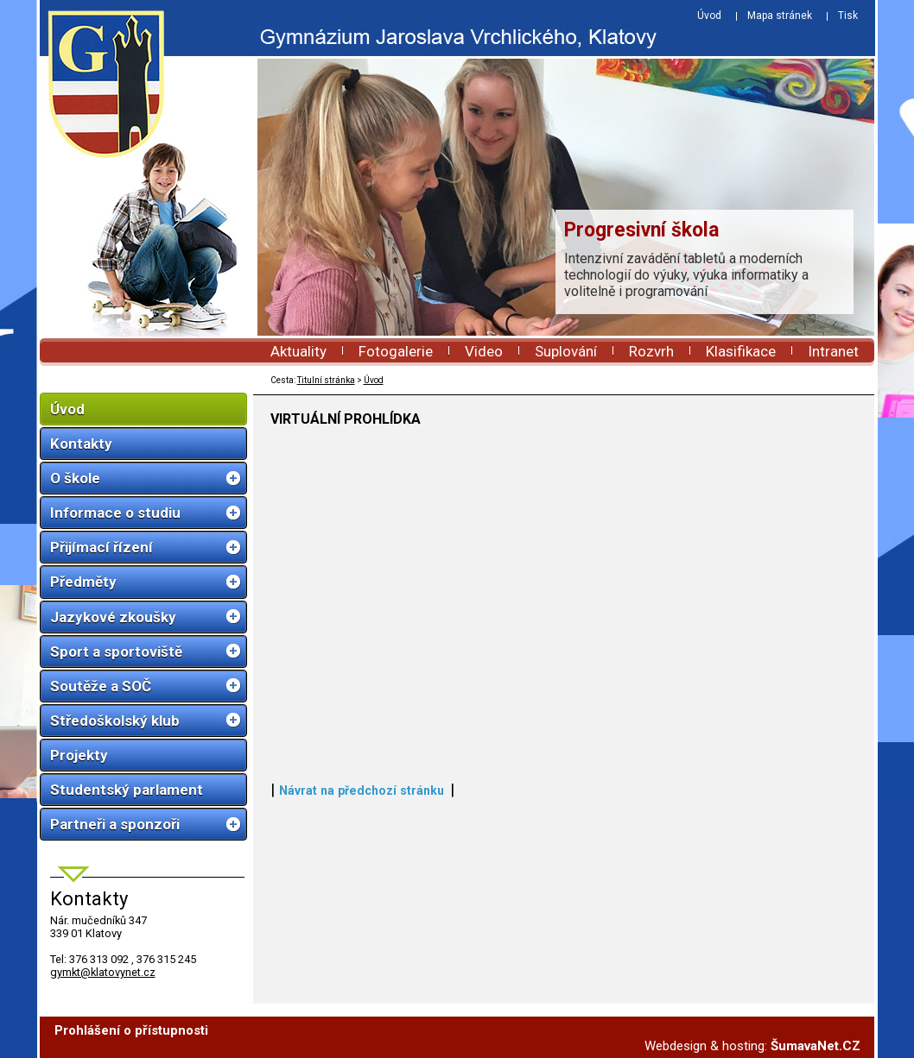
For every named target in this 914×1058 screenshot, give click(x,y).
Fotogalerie (396, 351)
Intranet (833, 351)
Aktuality (298, 351)
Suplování (566, 351)
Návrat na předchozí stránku (361, 790)
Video (484, 351)
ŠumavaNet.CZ (815, 1046)
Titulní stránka (326, 380)
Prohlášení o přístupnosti (131, 1030)
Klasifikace (741, 351)
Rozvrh (651, 351)
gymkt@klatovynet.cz (103, 972)
